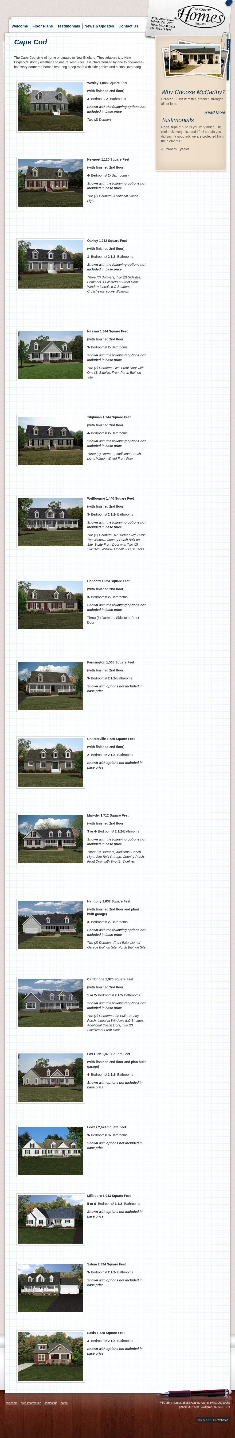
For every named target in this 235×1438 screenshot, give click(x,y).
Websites (217, 1420)
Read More (215, 112)
